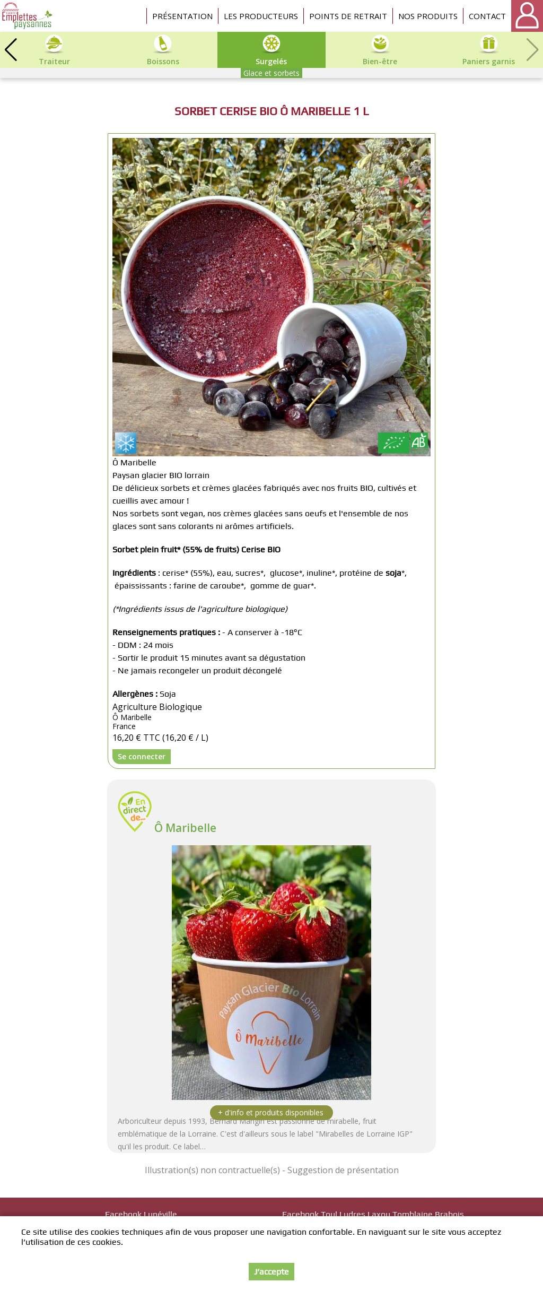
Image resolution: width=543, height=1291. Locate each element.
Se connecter (141, 756)
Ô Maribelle (185, 827)
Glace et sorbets (271, 73)
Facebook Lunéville (141, 1214)
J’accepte (271, 1272)
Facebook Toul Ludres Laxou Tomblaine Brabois (373, 1214)
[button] (10, 50)
